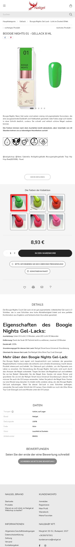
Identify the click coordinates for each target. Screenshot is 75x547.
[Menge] (10, 253)
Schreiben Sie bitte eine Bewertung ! (37, 461)
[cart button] (71, 6)
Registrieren (44, 505)
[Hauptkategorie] (9, 21)
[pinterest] (11, 37)
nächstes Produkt (63, 28)
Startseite (9, 502)
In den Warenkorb (45, 253)
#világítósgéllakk (38, 157)
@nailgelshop (9, 157)
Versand (8, 542)
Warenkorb (43, 512)
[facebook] (5, 37)
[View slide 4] (41, 108)
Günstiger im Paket (39, 271)
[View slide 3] (38, 108)
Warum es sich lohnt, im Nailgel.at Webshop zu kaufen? (19, 509)
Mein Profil (43, 509)
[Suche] (70, 14)
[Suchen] (37, 14)
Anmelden (43, 502)
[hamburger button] (4, 6)
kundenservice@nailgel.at (50, 539)
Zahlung (8, 538)
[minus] (6, 253)
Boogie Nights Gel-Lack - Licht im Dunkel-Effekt (49, 21)
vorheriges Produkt (12, 28)
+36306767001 (46, 535)
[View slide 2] (35, 108)
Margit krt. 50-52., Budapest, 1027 (53, 531)
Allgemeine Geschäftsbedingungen (20, 531)
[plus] (14, 253)
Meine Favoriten (45, 516)
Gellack (23, 21)
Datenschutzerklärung (14, 535)
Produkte (9, 505)
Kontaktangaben (12, 545)
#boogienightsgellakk (55, 157)
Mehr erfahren (37, 177)
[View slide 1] (32, 108)
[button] (37, 264)
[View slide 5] (44, 108)
